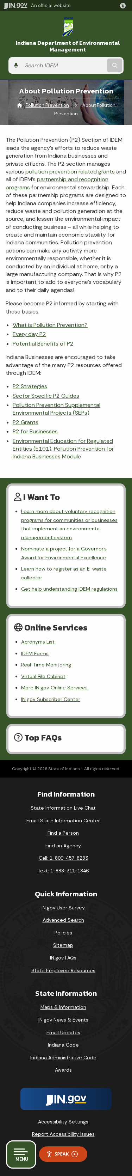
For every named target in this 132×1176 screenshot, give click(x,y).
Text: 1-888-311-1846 (63, 870)
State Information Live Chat (63, 808)
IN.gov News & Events (63, 1020)
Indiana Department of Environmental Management (68, 46)
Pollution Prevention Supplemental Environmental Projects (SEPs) (56, 408)
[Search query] (63, 65)
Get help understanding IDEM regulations (69, 589)
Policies (63, 933)
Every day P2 (29, 334)
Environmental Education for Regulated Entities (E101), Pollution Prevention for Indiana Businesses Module (63, 449)
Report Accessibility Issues (63, 1134)
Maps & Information (63, 1007)
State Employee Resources (63, 970)
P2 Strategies (30, 386)
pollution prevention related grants (70, 171)
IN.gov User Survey (63, 907)
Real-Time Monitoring (46, 665)
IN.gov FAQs (63, 958)
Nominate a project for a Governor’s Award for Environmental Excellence (64, 553)
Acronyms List (38, 642)
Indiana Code (63, 1045)
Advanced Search (63, 920)
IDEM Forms (35, 653)
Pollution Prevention (47, 105)
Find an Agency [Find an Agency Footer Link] (63, 845)
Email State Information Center (63, 820)
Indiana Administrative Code (63, 1057)
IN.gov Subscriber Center (50, 699)
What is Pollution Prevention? (50, 325)
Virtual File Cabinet (43, 676)
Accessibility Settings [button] (63, 1122)
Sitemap (63, 945)
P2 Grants (25, 422)
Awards (63, 1070)
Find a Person (63, 833)
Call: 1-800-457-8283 (63, 858)
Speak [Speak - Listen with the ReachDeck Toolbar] (62, 1154)
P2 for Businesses (35, 431)
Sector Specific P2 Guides (46, 396)
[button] (124, 5)
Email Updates (63, 1032)
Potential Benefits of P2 (43, 343)
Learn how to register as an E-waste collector (64, 573)
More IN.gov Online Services (54, 687)
